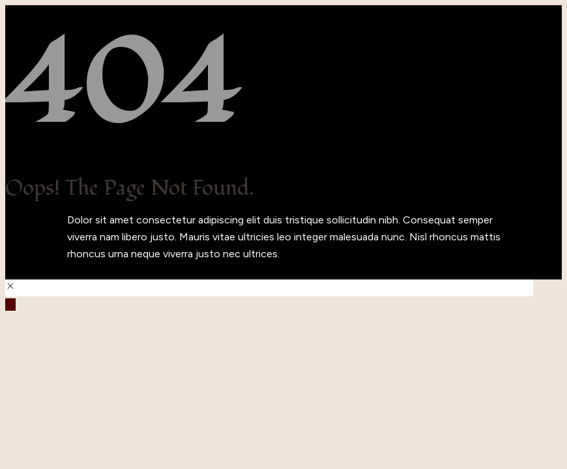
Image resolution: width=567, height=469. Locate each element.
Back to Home (39, 270)
